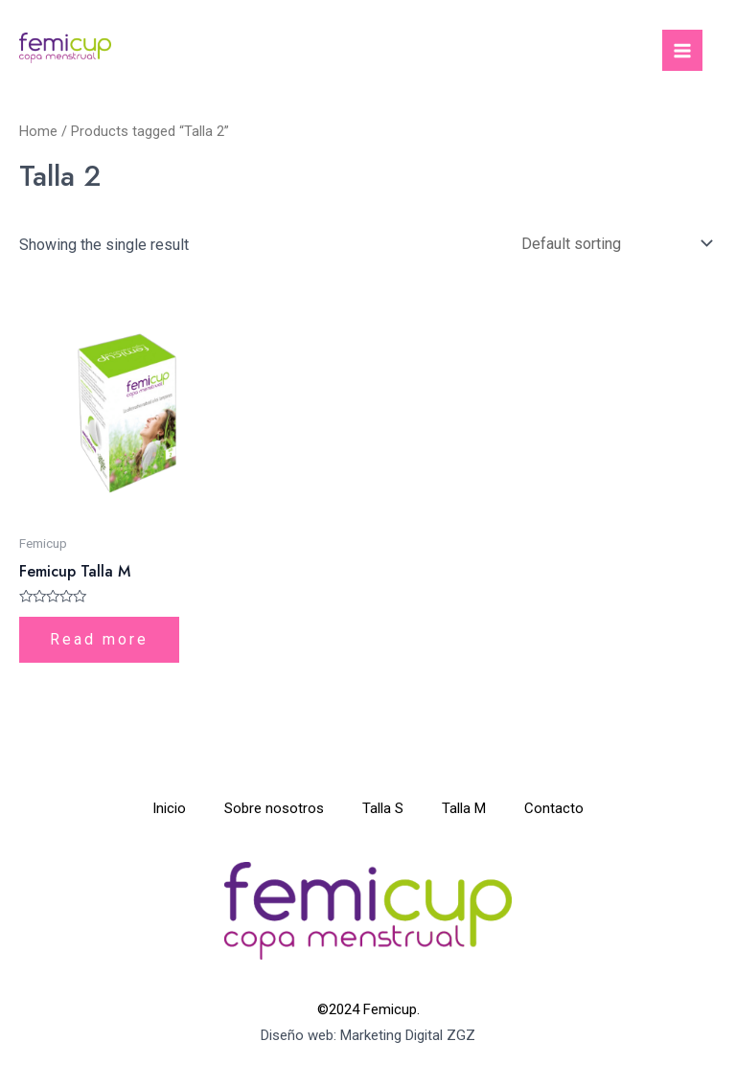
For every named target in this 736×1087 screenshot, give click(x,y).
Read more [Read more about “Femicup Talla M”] (99, 639)
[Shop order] (613, 243)
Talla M (464, 808)
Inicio (169, 808)
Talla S (382, 808)
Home (38, 131)
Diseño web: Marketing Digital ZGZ (368, 1035)
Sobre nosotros (274, 808)
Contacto (554, 808)
